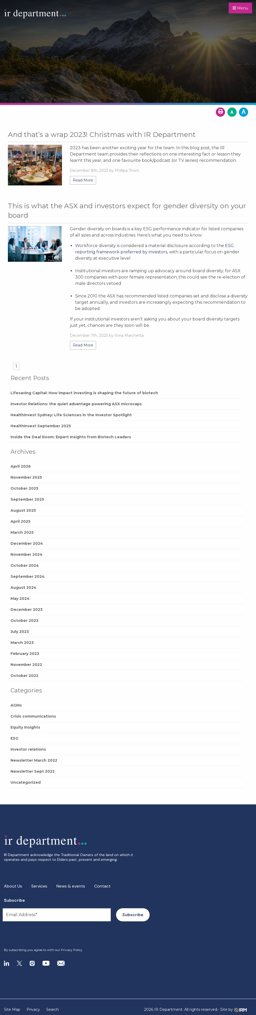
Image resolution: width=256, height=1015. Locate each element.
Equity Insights (25, 727)
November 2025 (26, 477)
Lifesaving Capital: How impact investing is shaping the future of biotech (84, 393)
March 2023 (22, 642)
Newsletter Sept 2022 (33, 771)
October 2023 (24, 620)
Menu (240, 8)
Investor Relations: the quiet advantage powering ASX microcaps (76, 404)
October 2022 (24, 675)
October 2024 (25, 565)
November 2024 (27, 554)
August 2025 (23, 510)
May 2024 (20, 598)
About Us (13, 886)
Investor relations (28, 749)
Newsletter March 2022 (34, 760)
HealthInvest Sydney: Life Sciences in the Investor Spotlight (71, 415)
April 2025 (20, 521)
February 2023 (25, 653)
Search (52, 1009)
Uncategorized (26, 782)
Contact (102, 886)
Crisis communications (33, 716)
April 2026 (21, 466)
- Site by (232, 1009)
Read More (83, 180)
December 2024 (27, 543)
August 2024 (23, 587)
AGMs (16, 705)
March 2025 (22, 532)
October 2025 (24, 488)
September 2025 (27, 499)
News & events (70, 886)
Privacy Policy (71, 950)
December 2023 (27, 609)
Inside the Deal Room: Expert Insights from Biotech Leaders (71, 437)
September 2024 (28, 576)
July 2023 (20, 631)
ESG (14, 738)
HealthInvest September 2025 (41, 426)
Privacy (33, 1009)
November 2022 (26, 664)
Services (39, 886)
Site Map (12, 1009)
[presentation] (36, 935)
